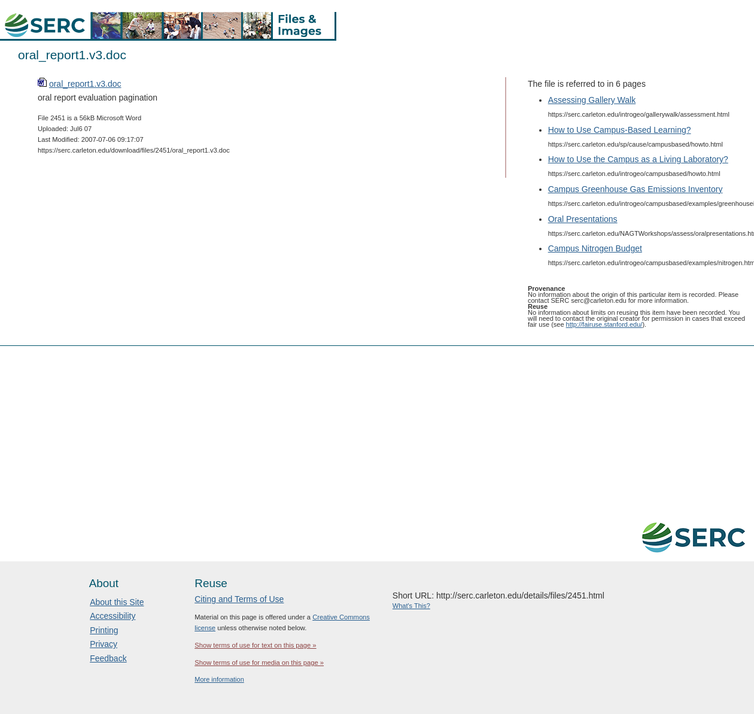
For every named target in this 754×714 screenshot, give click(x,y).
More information (219, 679)
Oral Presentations (583, 219)
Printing (104, 630)
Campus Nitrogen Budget (595, 248)
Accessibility (112, 616)
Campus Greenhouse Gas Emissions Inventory (635, 189)
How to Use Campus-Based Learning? (619, 130)
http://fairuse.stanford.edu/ (604, 324)
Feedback (108, 658)
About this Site (117, 602)
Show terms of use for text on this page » (255, 645)
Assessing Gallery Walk (592, 100)
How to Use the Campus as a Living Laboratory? (638, 159)
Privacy (103, 644)
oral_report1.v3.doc (85, 84)
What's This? (411, 605)
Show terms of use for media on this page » (259, 662)
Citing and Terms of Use (239, 599)
